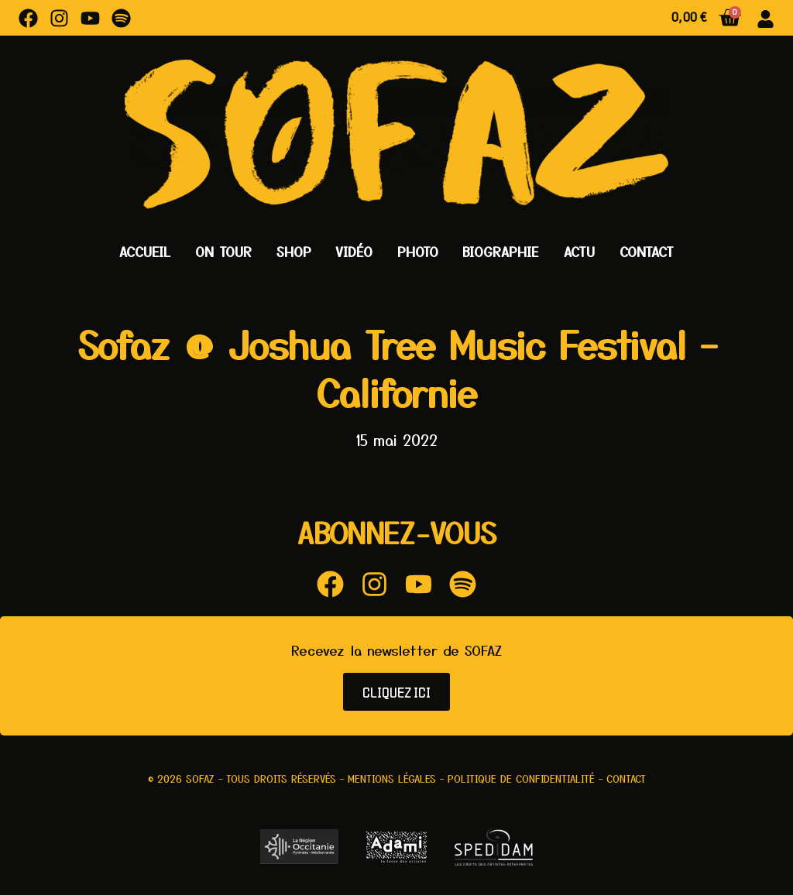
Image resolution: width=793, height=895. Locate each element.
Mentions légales (392, 778)
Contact (647, 251)
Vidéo (353, 251)
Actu (579, 251)
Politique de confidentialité (521, 778)
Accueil (144, 251)
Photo (417, 251)
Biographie (500, 251)
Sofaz (200, 778)
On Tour (223, 251)
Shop (293, 251)
